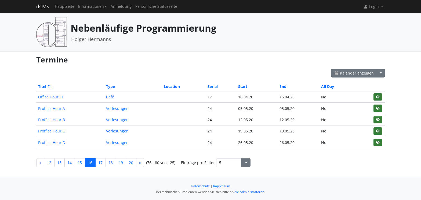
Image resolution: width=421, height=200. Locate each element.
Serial (213, 86)
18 (110, 162)
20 (131, 162)
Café (110, 96)
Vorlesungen (117, 108)
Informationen (91, 6)
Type (110, 86)
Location (172, 86)
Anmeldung (121, 6)
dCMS (42, 6)
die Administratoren (249, 192)
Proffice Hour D (51, 142)
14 (69, 162)
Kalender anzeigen (354, 73)
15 (80, 162)
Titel (44, 86)
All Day (327, 86)
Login (371, 6)
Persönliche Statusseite (156, 6)
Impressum (221, 186)
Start (242, 86)
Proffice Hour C (51, 131)
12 (49, 162)
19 (121, 162)
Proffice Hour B (51, 119)
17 (100, 162)
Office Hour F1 (51, 96)
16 (90, 162)
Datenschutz (200, 186)
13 (59, 162)
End (283, 86)
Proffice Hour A (51, 108)
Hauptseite (64, 6)
